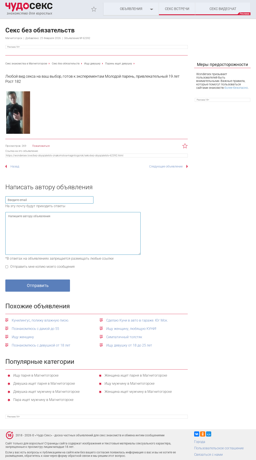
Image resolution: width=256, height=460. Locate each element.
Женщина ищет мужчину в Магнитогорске (138, 392)
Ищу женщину (23, 337)
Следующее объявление (166, 166)
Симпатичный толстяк (124, 337)
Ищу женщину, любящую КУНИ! (131, 329)
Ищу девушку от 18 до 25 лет (129, 345)
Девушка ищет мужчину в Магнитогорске (46, 392)
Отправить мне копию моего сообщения (42, 267)
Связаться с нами (208, 455)
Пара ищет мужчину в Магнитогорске (43, 400)
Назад (14, 166)
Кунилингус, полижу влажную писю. (40, 320)
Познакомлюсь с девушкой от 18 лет (41, 345)
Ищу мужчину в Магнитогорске (129, 384)
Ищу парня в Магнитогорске (35, 375)
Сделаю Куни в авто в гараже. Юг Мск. (137, 320)
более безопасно (236, 87)
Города (199, 442)
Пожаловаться (41, 145)
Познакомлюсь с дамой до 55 (35, 329)
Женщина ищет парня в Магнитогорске (136, 375)
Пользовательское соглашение (219, 448)
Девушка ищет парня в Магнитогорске (44, 384)
